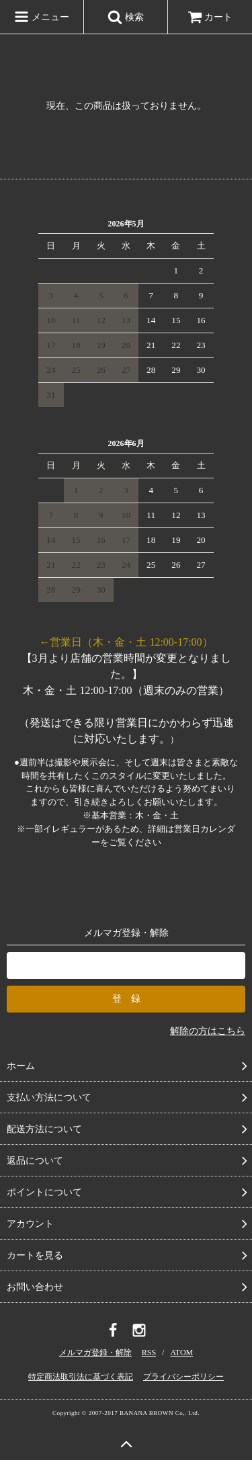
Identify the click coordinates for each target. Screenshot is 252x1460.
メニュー (41, 16)
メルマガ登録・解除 (95, 1352)
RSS (149, 1352)
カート (210, 17)
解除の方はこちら (207, 1031)
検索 (126, 16)
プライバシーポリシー (183, 1376)
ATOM (181, 1352)
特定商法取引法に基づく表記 (80, 1376)
